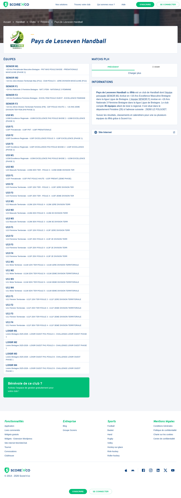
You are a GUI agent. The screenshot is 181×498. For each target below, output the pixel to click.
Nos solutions (61, 4)
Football (111, 426)
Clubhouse (9, 455)
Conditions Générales (163, 426)
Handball (20, 22)
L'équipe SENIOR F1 (139, 99)
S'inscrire (145, 4)
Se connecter (168, 4)
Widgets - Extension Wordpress (18, 439)
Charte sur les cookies (163, 434)
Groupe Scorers (70, 430)
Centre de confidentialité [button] (164, 439)
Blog (65, 426)
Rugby (110, 439)
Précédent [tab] (113, 67)
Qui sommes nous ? (106, 4)
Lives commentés (12, 430)
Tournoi (8, 447)
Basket (110, 430)
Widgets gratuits (12, 434)
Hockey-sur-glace (115, 447)
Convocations (11, 451)
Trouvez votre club (82, 4)
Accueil (7, 22)
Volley (110, 443)
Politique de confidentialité (164, 430)
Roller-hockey (113, 455)
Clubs (33, 22)
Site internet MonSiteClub (16, 443)
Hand (109, 434)
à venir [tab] (156, 67)
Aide (124, 4)
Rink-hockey (112, 451)
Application (9, 426)
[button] (134, 73)
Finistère (45, 22)
